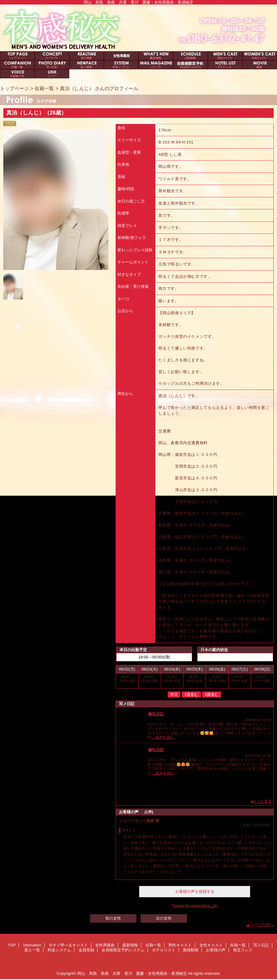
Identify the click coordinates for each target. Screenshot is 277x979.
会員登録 (155, 64)
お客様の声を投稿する (194, 891)
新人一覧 (86, 64)
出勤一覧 (190, 55)
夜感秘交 (138, 28)
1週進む (191, 694)
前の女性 (113, 918)
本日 (174, 694)
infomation (52, 55)
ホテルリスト (225, 64)
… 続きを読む (162, 737)
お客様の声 (17, 73)
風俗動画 (259, 64)
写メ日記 (52, 64)
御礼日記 (156, 714)
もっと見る (262, 801)
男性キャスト (225, 55)
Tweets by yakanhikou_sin (195, 905)
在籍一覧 (17, 64)
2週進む (212, 694)
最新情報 (155, 55)
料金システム (121, 64)
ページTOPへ (262, 925)
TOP (17, 55)
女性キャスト (259, 55)
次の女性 (164, 918)
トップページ (14, 88)
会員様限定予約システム (190, 64)
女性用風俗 (121, 55)
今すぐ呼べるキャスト (86, 55)
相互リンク (52, 73)
